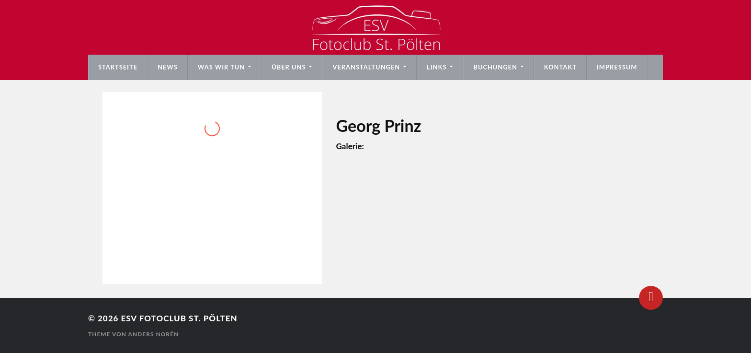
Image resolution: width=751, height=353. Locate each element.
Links (436, 67)
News (168, 67)
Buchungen (495, 67)
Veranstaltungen (366, 67)
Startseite (117, 67)
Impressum (617, 67)
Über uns (289, 67)
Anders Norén (153, 334)
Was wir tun (221, 67)
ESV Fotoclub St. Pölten (179, 318)
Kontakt (560, 67)
